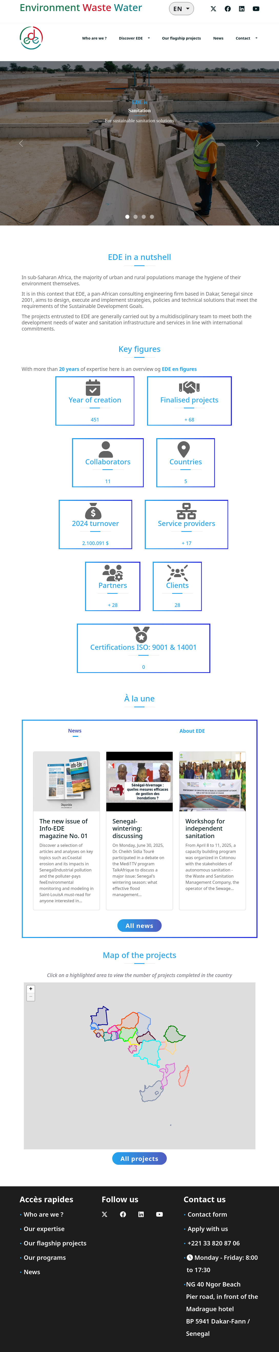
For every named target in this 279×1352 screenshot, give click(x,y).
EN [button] (178, 8)
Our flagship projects (181, 38)
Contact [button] (243, 38)
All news (139, 925)
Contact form (207, 1214)
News (218, 38)
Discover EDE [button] (131, 38)
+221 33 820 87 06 (214, 1243)
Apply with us (208, 1228)
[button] (31, 989)
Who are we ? (94, 38)
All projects (139, 1158)
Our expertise (44, 1228)
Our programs (45, 1257)
